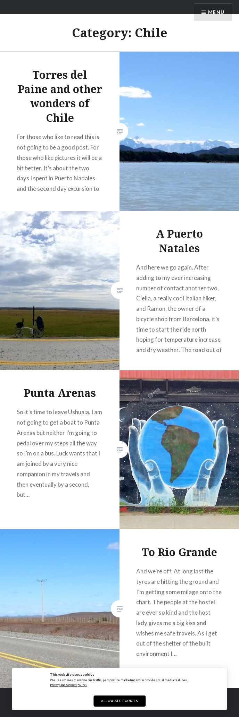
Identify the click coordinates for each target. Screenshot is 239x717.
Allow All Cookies (119, 701)
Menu (216, 12)
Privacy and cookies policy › (68, 685)
